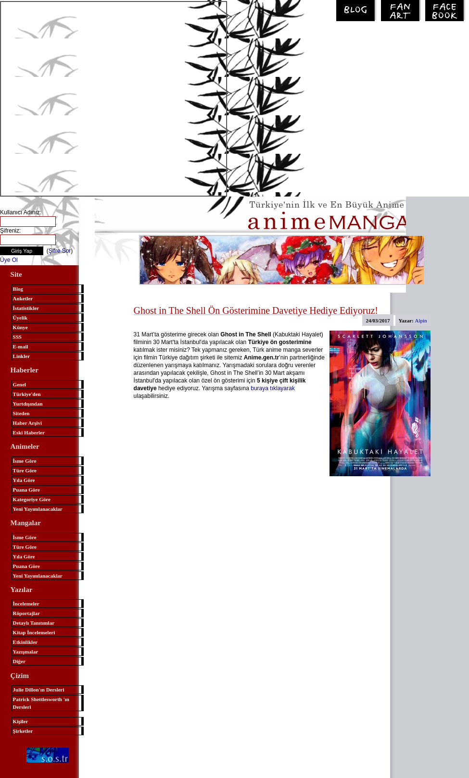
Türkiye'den (27, 394)
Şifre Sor (60, 250)
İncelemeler (26, 603)
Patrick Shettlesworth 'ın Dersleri (41, 703)
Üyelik (20, 318)
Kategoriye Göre (32, 499)
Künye (20, 327)
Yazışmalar (25, 652)
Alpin (421, 320)
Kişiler (20, 721)
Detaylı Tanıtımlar (33, 623)
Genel (19, 384)
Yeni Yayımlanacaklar (38, 509)
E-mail (20, 346)
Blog (18, 289)
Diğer (19, 661)
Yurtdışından (28, 404)
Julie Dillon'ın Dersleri (38, 689)
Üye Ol (9, 260)
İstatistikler (26, 308)
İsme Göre (25, 461)
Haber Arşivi (27, 423)
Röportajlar (26, 613)
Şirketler (23, 731)
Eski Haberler (29, 432)
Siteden (21, 413)
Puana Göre (26, 490)
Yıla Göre (24, 480)
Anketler (23, 298)
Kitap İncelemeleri (34, 632)
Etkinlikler (25, 642)
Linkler (21, 356)
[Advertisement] (96, 98)
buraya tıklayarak (272, 388)
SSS (17, 337)
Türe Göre (25, 470)
